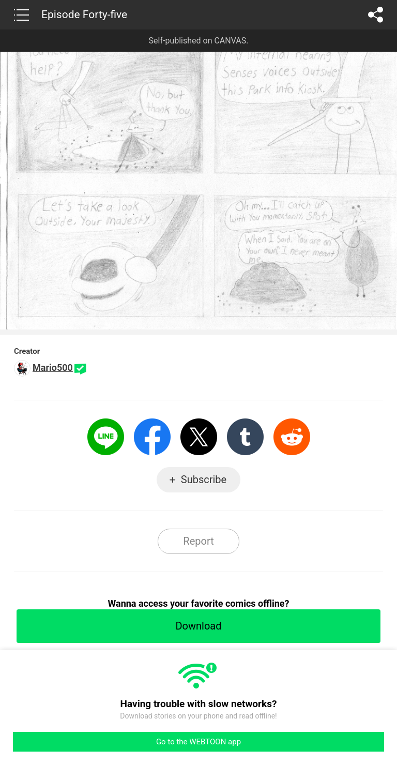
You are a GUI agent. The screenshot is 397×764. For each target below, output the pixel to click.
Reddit (291, 436)
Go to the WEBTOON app (198, 741)
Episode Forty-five (84, 14)
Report (198, 541)
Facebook (152, 436)
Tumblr (245, 436)
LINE (105, 436)
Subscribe (203, 479)
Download (198, 626)
